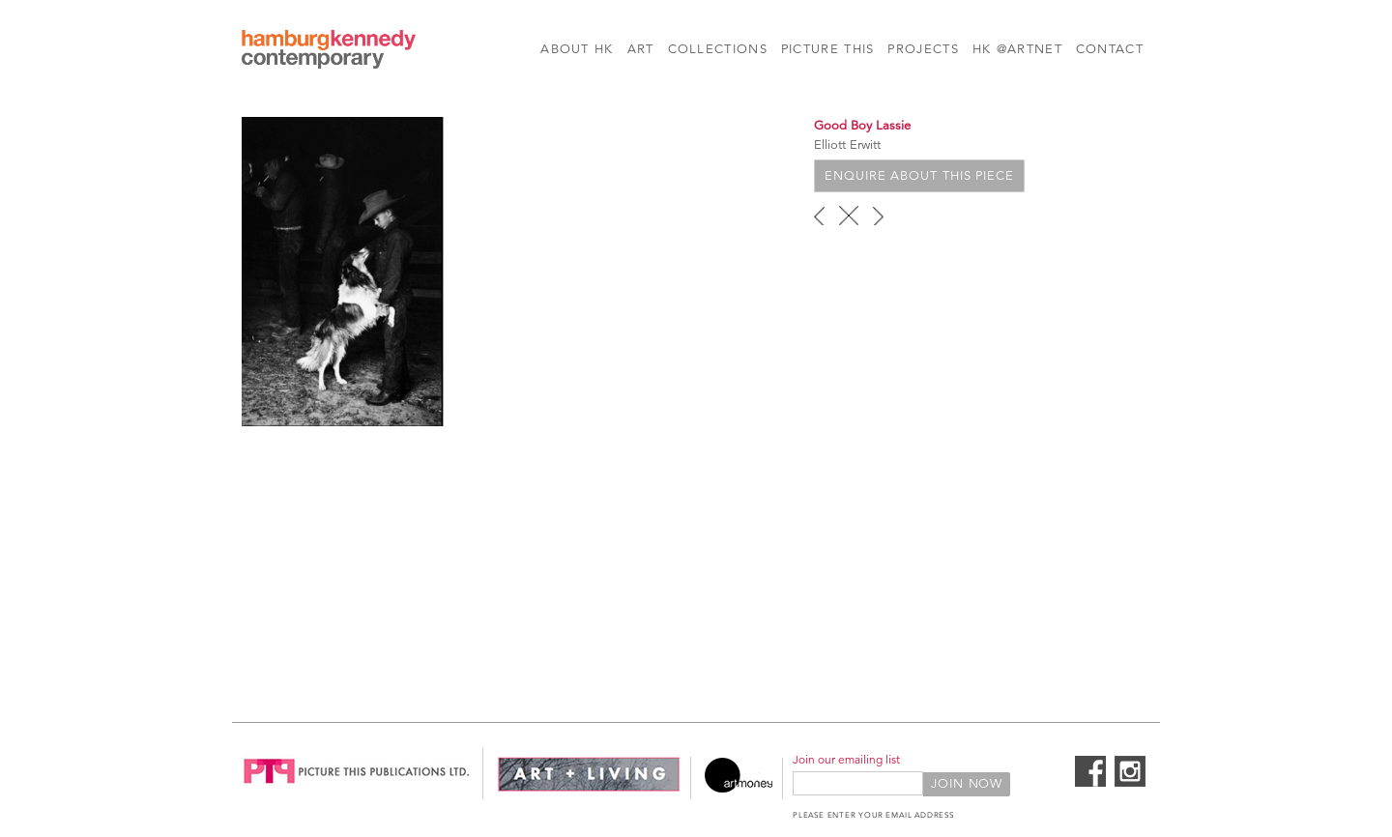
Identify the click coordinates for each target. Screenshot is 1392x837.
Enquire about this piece (919, 176)
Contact (1110, 49)
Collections (718, 49)
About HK (576, 49)
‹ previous (819, 215)
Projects (922, 49)
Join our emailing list (846, 759)
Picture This (828, 49)
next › (878, 215)
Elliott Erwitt (847, 145)
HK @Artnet (1017, 49)
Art (640, 49)
